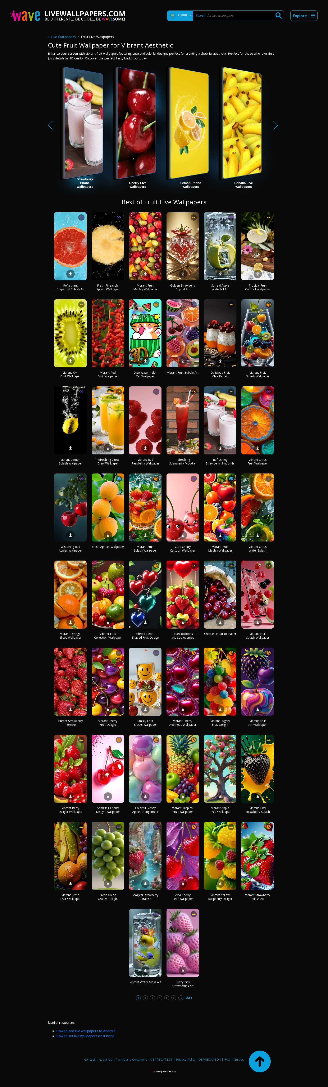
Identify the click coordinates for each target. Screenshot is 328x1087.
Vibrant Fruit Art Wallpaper (258, 723)
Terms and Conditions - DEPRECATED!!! (144, 1059)
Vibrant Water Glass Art (145, 982)
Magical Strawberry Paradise (145, 897)
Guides (239, 1059)
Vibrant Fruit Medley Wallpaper (145, 287)
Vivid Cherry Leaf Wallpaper (183, 897)
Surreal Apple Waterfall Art (220, 287)
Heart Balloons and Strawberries (182, 635)
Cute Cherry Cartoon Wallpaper (182, 548)
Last (189, 998)
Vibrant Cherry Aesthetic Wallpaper (182, 723)
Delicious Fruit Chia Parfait (220, 374)
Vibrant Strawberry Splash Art (257, 897)
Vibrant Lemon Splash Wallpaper (70, 461)
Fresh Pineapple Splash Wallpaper (107, 287)
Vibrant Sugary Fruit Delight (220, 723)
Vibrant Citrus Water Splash (258, 548)
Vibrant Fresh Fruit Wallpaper (70, 897)
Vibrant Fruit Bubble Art (183, 372)
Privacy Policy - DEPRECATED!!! (198, 1059)
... (181, 998)
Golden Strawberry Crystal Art (182, 287)
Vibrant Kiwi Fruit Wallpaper (70, 374)
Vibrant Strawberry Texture (70, 723)
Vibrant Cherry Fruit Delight (107, 723)
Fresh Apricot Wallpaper (108, 547)
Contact (89, 1059)
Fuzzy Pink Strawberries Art (183, 984)
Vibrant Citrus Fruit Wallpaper (257, 461)
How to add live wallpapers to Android (85, 1031)
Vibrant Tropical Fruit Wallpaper (182, 810)
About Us (105, 1059)
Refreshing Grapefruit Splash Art (70, 287)
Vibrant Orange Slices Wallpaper (70, 635)
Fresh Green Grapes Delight (108, 897)
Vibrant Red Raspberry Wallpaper (145, 461)
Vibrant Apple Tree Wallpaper (220, 810)
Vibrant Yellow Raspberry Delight (220, 897)
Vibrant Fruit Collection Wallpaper (108, 635)
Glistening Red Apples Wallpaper (70, 548)
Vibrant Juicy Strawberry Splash (258, 810)
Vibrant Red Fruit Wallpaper (108, 374)
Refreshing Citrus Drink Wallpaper (107, 461)
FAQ (227, 1059)
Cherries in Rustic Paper (220, 634)
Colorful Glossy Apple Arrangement (145, 810)
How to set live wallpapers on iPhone (85, 1036)
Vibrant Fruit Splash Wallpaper (257, 374)
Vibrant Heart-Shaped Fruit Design (145, 635)
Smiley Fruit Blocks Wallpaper (145, 723)
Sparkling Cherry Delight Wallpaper (108, 810)
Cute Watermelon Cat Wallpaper (145, 374)
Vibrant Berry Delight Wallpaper (70, 810)
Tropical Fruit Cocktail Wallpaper (257, 287)
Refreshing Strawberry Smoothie (220, 461)
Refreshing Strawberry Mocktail (182, 461)
